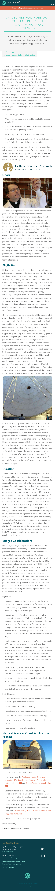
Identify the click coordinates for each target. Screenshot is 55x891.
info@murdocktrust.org (9, 858)
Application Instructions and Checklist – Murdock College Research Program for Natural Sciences (26, 780)
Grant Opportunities (14, 52)
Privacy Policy (33, 886)
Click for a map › (7, 851)
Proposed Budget (21, 810)
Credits (26, 886)
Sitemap (20, 886)
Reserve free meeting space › (12, 864)
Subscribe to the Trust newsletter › (14, 862)
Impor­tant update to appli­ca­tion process (27, 8)
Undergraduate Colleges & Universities (20, 55)
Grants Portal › (9, 868)
